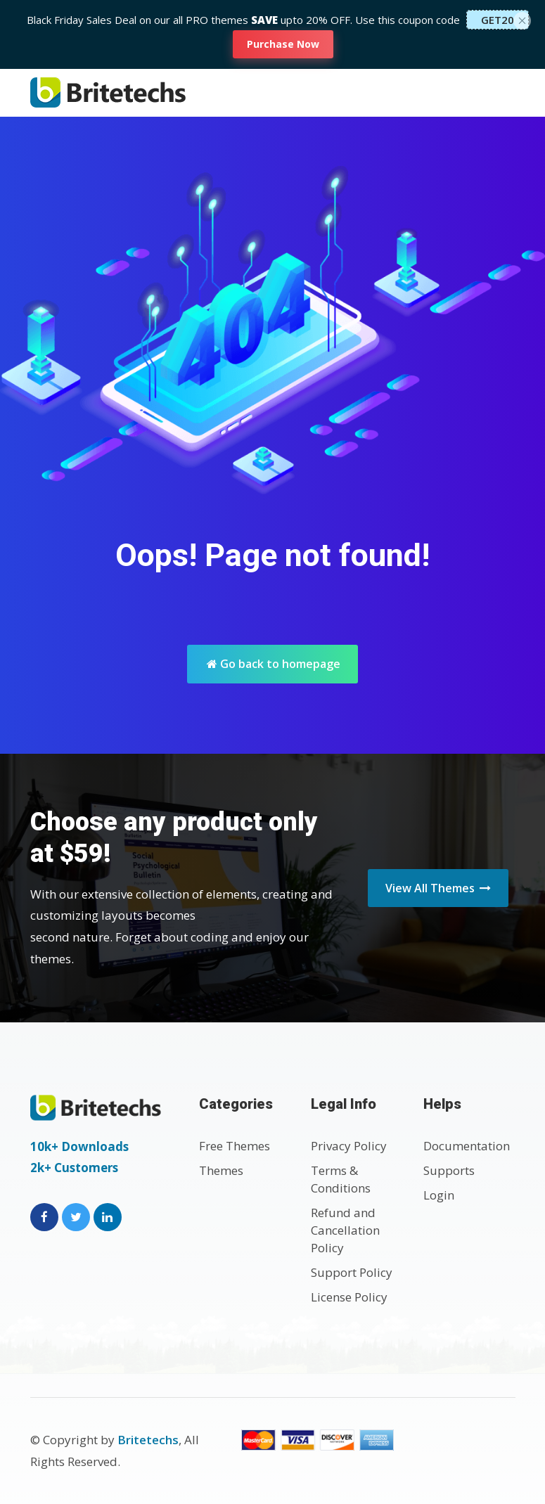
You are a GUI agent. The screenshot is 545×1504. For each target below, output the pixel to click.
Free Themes (234, 1146)
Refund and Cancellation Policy (345, 1230)
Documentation (466, 1146)
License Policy (349, 1297)
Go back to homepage (273, 663)
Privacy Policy (349, 1146)
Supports (449, 1170)
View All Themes (438, 888)
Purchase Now (283, 44)
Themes (221, 1170)
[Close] (522, 19)
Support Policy (351, 1272)
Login (438, 1195)
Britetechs (148, 1440)
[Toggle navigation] (500, 92)
